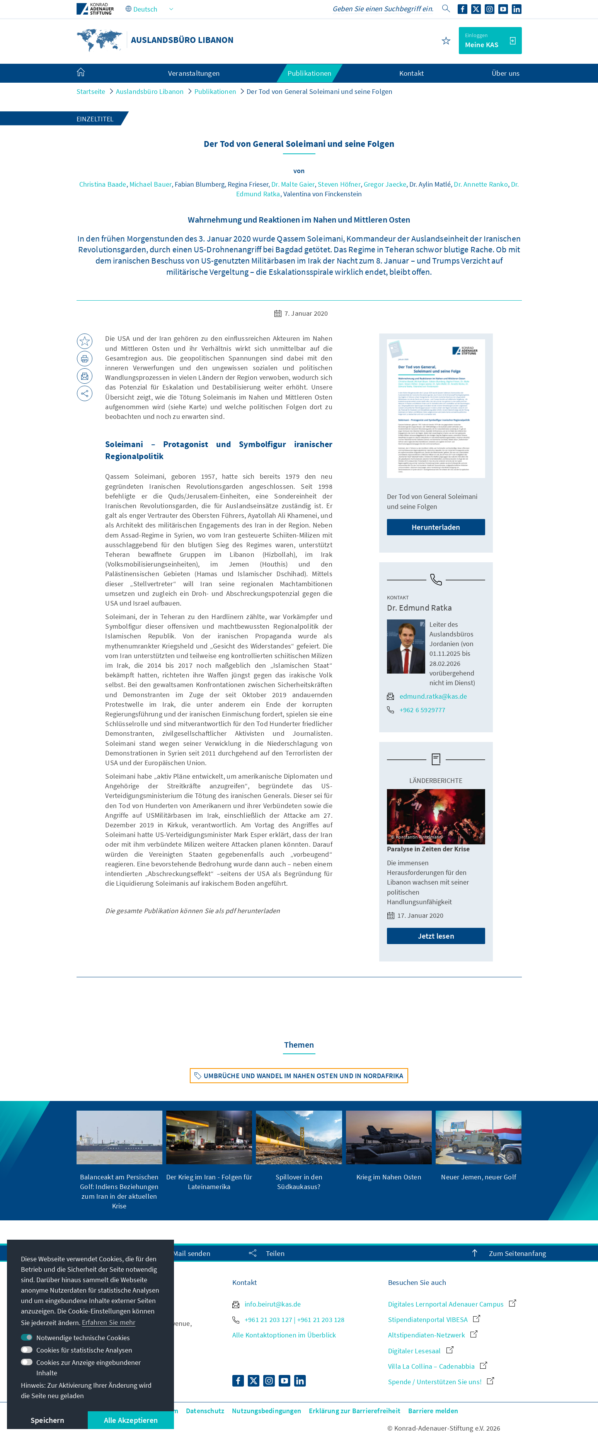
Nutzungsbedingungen (266, 1410)
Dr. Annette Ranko (481, 184)
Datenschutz (205, 1410)
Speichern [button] (47, 1420)
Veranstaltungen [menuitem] (194, 73)
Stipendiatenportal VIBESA (434, 1319)
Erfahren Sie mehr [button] (108, 1322)
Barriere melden (433, 1410)
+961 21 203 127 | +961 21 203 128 (288, 1319)
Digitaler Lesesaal (420, 1350)
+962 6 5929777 (416, 709)
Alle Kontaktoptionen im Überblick (284, 1335)
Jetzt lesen (436, 936)
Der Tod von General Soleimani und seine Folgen (319, 91)
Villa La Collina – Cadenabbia (437, 1366)
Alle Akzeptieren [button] (131, 1420)
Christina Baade (102, 184)
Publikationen (215, 91)
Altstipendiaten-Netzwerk (432, 1335)
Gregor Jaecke (385, 184)
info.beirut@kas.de (266, 1304)
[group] (119, 1161)
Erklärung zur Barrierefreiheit (354, 1410)
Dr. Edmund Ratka (419, 607)
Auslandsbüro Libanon (150, 91)
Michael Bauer (150, 184)
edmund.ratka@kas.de (427, 696)
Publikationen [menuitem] (310, 73)
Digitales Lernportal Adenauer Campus (452, 1304)
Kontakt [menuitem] (411, 73)
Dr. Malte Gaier (293, 184)
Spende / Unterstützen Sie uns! (441, 1381)
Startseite (91, 91)
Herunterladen (436, 527)
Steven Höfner (339, 184)
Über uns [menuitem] (506, 73)
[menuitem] (89, 73)
